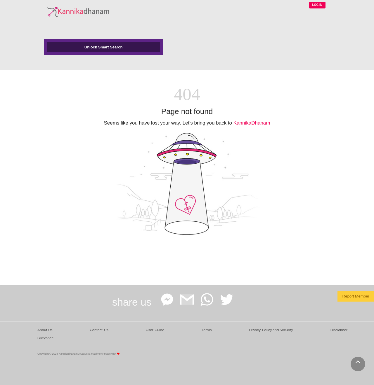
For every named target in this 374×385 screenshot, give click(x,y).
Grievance (45, 338)
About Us (45, 330)
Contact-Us (99, 330)
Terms (207, 330)
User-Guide (155, 330)
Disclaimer (338, 330)
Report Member (355, 296)
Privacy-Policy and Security (271, 330)
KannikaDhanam (251, 123)
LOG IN (317, 4)
